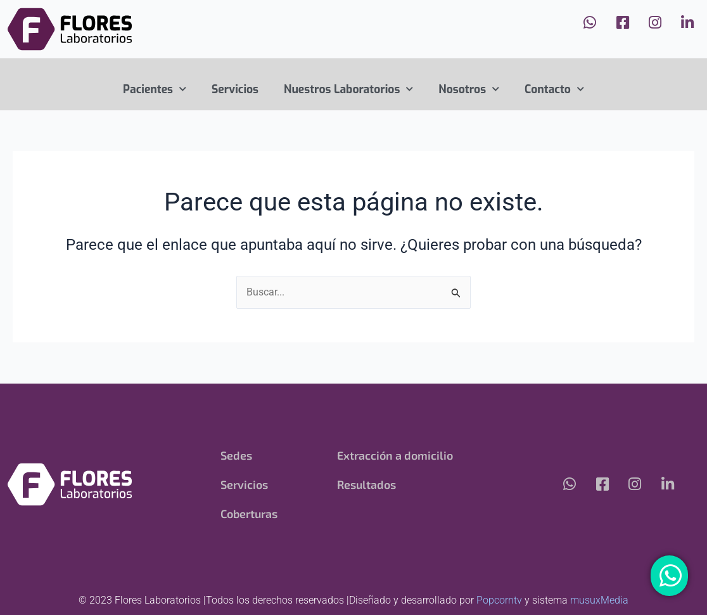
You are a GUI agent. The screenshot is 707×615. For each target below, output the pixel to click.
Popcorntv (499, 600)
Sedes (236, 455)
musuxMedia (599, 600)
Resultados (367, 484)
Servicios (235, 89)
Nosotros (468, 89)
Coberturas (249, 514)
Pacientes (154, 89)
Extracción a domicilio (395, 455)
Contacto (554, 89)
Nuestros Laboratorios (348, 89)
